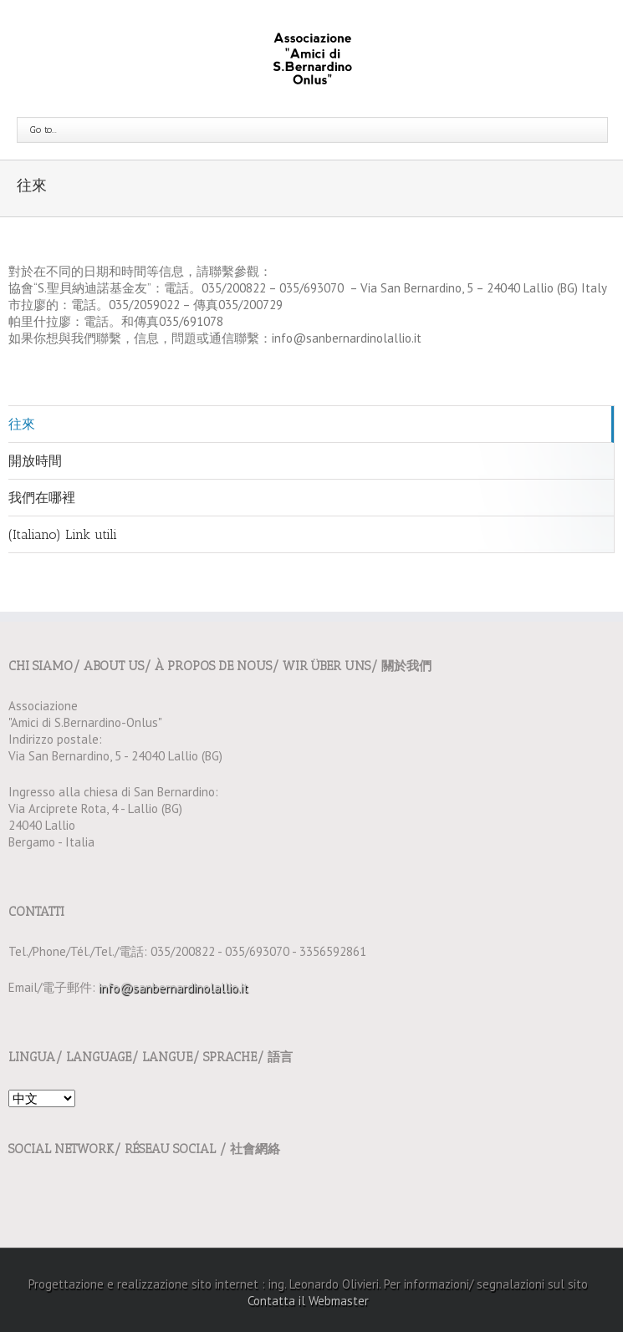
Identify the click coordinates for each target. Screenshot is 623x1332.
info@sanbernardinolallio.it (173, 987)
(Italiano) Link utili (62, 534)
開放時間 (35, 461)
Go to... (43, 129)
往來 (21, 424)
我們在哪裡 (41, 498)
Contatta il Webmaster (308, 1301)
